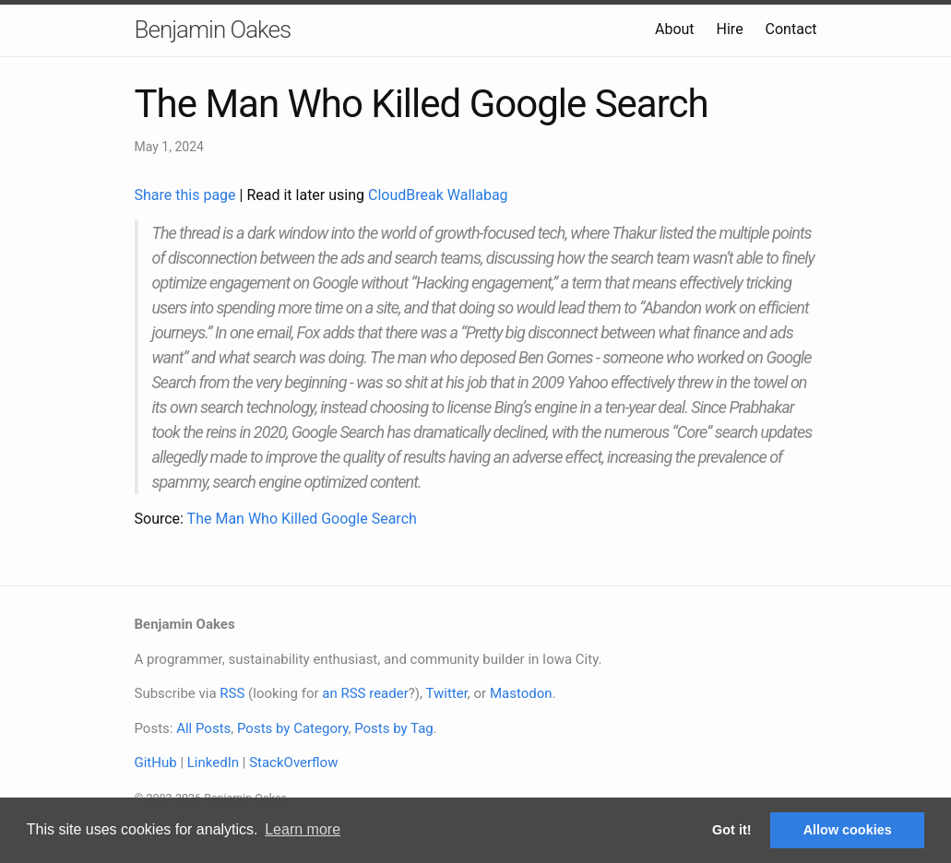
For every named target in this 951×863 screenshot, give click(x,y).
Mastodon (521, 693)
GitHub (156, 762)
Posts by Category (292, 728)
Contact (791, 29)
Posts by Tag (394, 728)
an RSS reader (365, 693)
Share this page (187, 195)
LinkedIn (213, 762)
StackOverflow (293, 762)
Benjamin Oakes (213, 29)
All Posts (203, 728)
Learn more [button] (302, 829)
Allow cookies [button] (847, 829)
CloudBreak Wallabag (438, 195)
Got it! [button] (731, 829)
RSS (232, 693)
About (675, 29)
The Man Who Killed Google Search (302, 518)
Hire (730, 29)
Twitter (446, 693)
